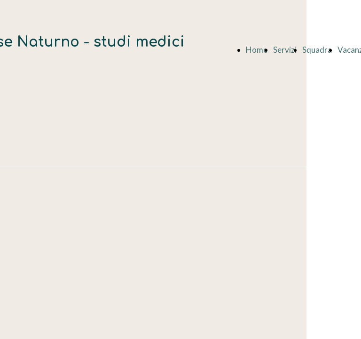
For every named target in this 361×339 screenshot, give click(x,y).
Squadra (317, 50)
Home (256, 50)
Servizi (285, 50)
